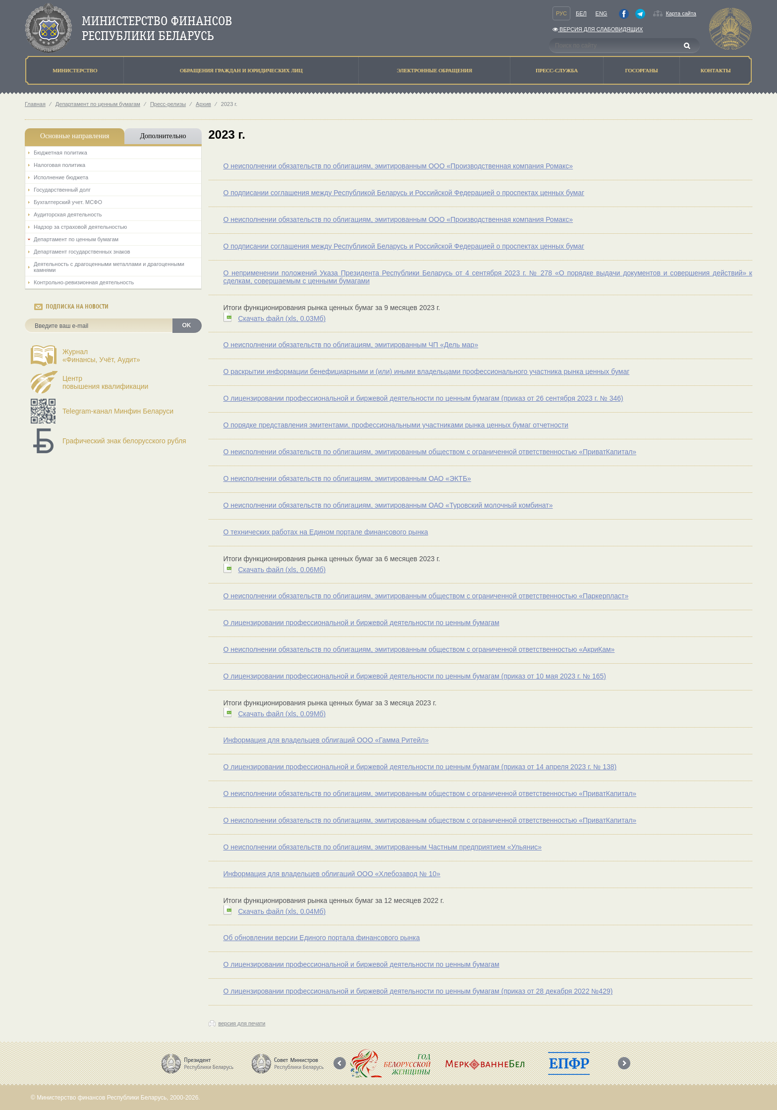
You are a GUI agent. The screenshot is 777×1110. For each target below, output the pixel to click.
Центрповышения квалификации (105, 382)
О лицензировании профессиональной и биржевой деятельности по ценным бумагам (361, 623)
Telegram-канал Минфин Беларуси (117, 411)
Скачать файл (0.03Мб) (282, 318)
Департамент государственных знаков (82, 252)
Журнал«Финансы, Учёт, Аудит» (101, 356)
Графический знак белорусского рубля (124, 441)
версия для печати (242, 1023)
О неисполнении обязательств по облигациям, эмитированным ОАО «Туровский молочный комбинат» (388, 505)
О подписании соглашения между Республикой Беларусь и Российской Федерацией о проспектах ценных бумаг (404, 193)
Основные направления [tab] (74, 136)
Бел (581, 13)
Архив (203, 104)
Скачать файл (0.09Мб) (282, 714)
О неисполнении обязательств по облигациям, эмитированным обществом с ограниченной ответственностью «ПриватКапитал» (430, 452)
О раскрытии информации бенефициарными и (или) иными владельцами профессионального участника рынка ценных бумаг (426, 371)
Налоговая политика (59, 165)
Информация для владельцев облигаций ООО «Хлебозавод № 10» (332, 874)
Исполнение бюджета (61, 177)
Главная (35, 104)
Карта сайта (681, 13)
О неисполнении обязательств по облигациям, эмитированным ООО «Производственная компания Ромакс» (398, 166)
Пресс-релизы (168, 104)
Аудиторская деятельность (68, 214)
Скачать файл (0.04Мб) (282, 911)
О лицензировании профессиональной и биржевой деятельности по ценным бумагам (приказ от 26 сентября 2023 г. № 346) (423, 398)
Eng (602, 13)
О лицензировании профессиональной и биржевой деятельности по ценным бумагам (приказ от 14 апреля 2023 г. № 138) (420, 767)
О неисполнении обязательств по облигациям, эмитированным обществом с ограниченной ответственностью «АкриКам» (419, 649)
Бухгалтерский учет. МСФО (68, 202)
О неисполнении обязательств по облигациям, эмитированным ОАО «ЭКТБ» (347, 478)
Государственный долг (62, 190)
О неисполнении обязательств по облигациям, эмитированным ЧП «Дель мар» (350, 345)
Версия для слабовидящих (598, 29)
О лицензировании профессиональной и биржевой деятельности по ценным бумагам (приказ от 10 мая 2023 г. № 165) (415, 676)
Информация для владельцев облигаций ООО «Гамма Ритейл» (326, 740)
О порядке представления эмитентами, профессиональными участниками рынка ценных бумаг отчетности (395, 425)
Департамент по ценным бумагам (98, 104)
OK (186, 325)
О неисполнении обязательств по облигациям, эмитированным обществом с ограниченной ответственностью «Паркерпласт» (426, 596)
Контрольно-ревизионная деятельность (84, 282)
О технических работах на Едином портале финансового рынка (325, 532)
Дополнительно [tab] (163, 136)
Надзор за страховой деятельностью (80, 227)
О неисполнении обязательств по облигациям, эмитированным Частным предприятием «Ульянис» (382, 847)
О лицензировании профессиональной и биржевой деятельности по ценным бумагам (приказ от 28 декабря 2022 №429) (418, 991)
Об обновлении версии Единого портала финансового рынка (321, 938)
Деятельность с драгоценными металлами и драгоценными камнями (109, 267)
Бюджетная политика (60, 153)
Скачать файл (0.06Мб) (282, 570)
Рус (561, 13)
